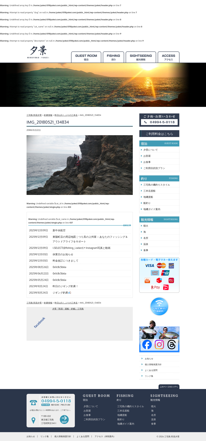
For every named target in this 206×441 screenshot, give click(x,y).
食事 (145, 250)
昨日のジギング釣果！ (65, 286)
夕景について (150, 149)
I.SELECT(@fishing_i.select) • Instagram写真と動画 (81, 247)
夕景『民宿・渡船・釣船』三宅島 (68, 308)
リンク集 (149, 376)
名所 (145, 237)
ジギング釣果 (62, 292)
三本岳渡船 (149, 190)
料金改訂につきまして (65, 260)
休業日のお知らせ (63, 254)
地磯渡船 (148, 196)
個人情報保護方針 (153, 364)
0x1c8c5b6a (59, 267)
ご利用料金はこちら (159, 134)
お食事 (147, 162)
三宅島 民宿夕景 (171, 436)
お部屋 (147, 155)
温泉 (145, 244)
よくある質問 (151, 370)
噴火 (145, 225)
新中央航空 (59, 230)
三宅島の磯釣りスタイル (156, 184)
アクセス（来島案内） (105, 436)
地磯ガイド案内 (151, 209)
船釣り (147, 203)
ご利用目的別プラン (154, 168)
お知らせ (149, 358)
